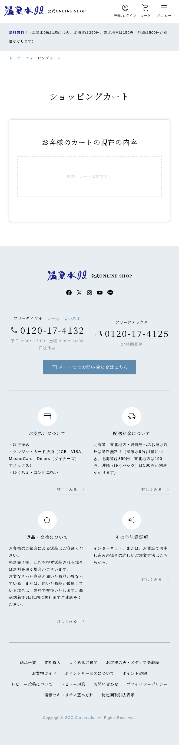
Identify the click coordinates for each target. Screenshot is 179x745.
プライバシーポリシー (147, 684)
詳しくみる (67, 489)
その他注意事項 (131, 537)
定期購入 (52, 662)
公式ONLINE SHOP (67, 10)
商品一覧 (28, 662)
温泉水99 (24, 11)
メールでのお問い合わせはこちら (89, 367)
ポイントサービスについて (89, 673)
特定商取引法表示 (118, 694)
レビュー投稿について (31, 684)
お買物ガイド (44, 673)
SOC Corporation (81, 718)
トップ (15, 57)
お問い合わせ (106, 684)
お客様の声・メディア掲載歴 (133, 662)
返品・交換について (47, 537)
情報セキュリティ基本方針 (69, 694)
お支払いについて (47, 433)
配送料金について (131, 433)
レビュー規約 (73, 684)
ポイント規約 (134, 673)
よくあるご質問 (83, 662)
